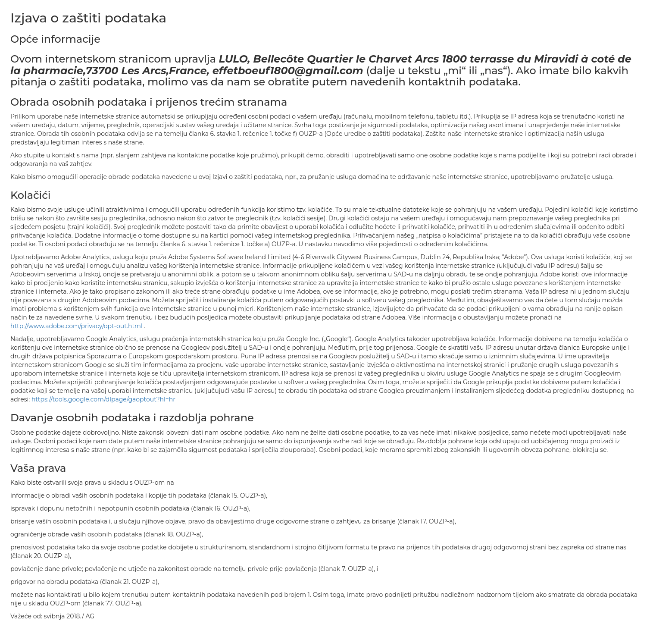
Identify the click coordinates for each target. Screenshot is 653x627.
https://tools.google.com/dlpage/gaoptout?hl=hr (103, 399)
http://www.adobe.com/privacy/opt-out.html (77, 326)
